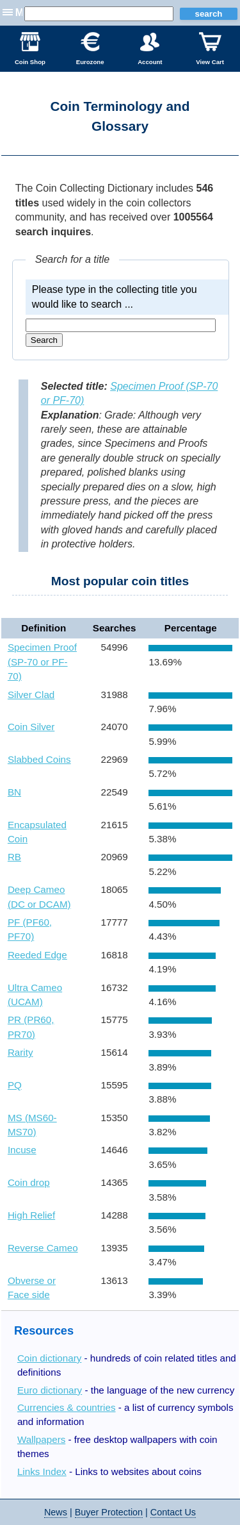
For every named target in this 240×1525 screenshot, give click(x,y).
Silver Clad (31, 694)
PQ (15, 1084)
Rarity (20, 1052)
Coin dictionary (49, 1358)
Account (150, 48)
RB (14, 856)
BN (14, 792)
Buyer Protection (109, 1512)
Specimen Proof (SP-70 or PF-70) (42, 661)
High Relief (31, 1215)
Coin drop (29, 1182)
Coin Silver (31, 726)
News (55, 1512)
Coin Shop (30, 48)
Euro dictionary (49, 1390)
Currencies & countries (66, 1407)
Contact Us (173, 1512)
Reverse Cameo (43, 1247)
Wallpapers (41, 1439)
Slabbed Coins (39, 759)
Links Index (42, 1471)
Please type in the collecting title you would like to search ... (114, 296)
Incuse (22, 1149)
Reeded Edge (37, 954)
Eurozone (90, 48)
